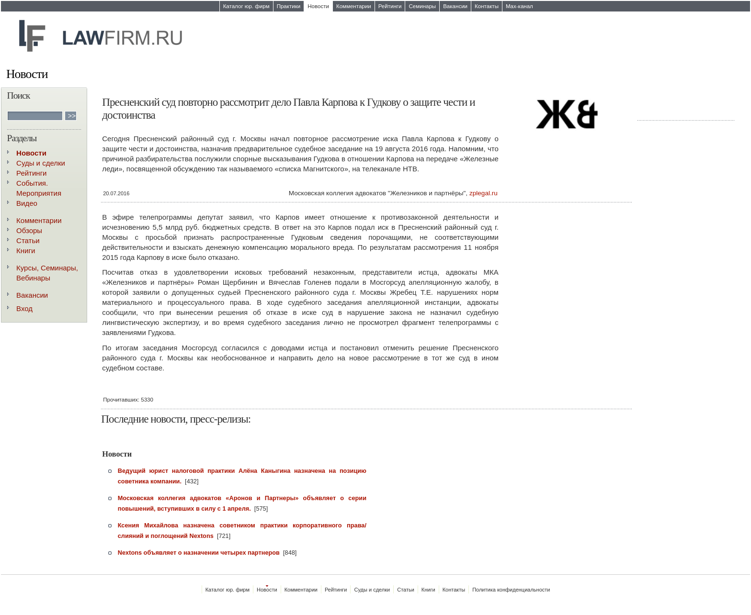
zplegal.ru (483, 193)
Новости (318, 6)
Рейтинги (390, 6)
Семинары (422, 6)
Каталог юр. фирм (246, 6)
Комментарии (353, 6)
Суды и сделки (40, 163)
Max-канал (519, 6)
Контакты (487, 6)
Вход (24, 308)
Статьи (28, 240)
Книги (25, 250)
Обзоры (29, 230)
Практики (289, 6)
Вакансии (455, 6)
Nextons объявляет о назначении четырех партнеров (199, 552)
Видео (26, 203)
